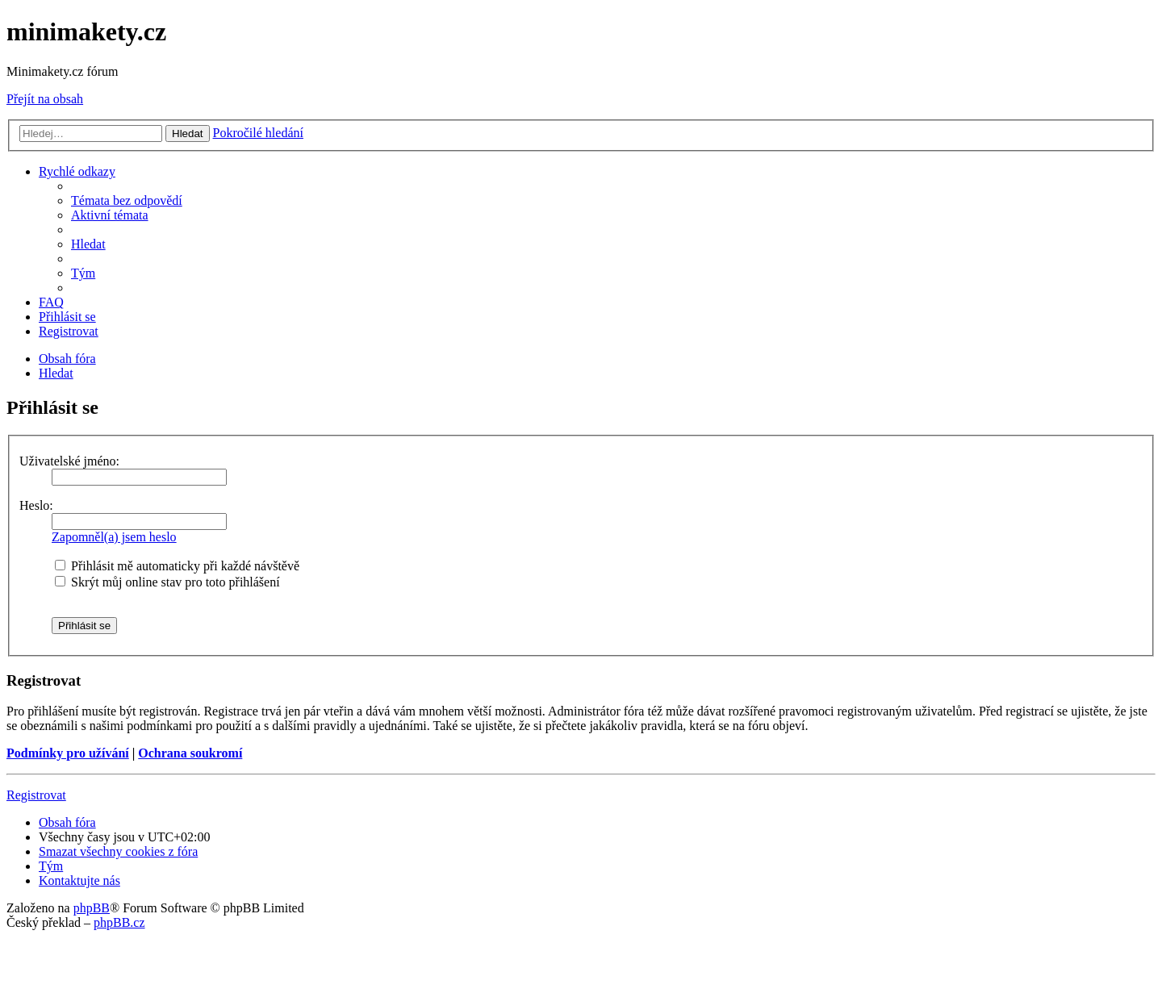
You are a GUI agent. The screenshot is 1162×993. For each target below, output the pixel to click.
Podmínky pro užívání (67, 753)
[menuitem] (126, 200)
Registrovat (36, 795)
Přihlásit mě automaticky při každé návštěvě (177, 566)
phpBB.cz (119, 922)
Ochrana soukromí (190, 753)
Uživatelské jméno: (69, 461)
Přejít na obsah (44, 99)
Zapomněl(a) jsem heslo (114, 537)
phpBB (91, 908)
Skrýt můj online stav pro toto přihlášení (167, 582)
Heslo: (36, 505)
